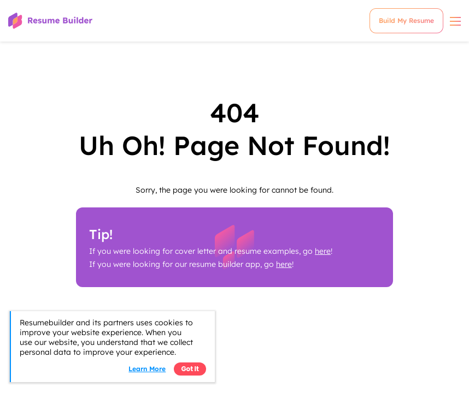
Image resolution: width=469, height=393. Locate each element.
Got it (190, 368)
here (323, 251)
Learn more (147, 369)
